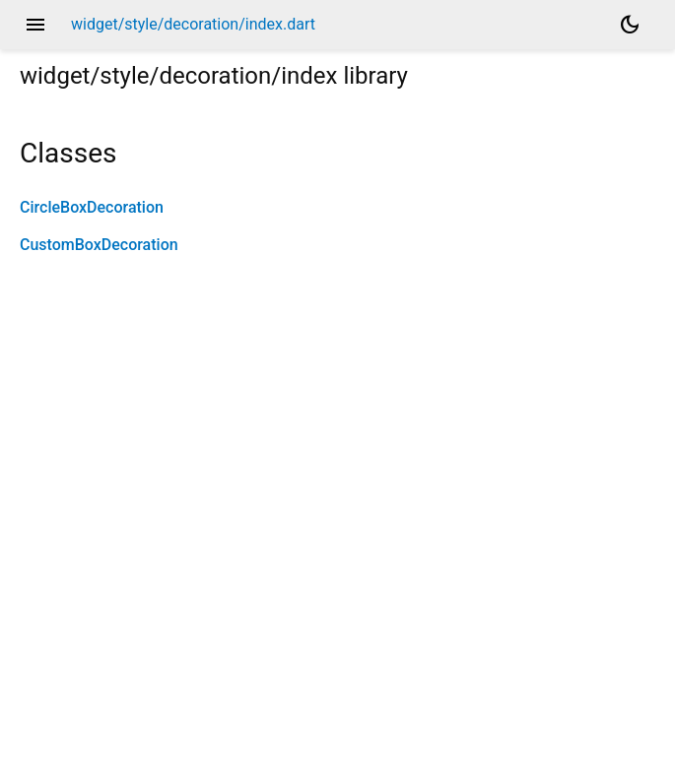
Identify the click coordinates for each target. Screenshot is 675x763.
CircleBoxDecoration (92, 207)
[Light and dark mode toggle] (629, 24)
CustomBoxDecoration (99, 244)
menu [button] (35, 24)
